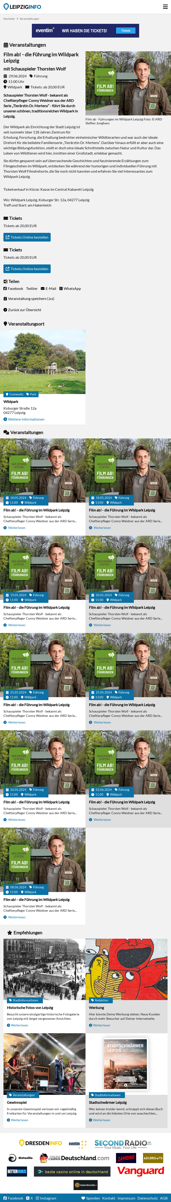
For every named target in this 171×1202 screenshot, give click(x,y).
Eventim (78, 1144)
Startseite (22, 6)
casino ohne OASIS (140, 1172)
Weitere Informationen (26, 419)
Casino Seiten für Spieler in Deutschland (20, 1158)
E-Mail (51, 288)
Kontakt (108, 1198)
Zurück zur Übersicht (24, 309)
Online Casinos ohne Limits (86, 1185)
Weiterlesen (16, 528)
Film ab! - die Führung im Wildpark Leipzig (36, 510)
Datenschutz (148, 1198)
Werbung (96, 1007)
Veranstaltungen (29, 18)
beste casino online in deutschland (72, 1172)
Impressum (126, 1198)
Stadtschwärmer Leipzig (108, 1102)
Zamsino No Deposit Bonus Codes (126, 1158)
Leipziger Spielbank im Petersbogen (74, 1158)
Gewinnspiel (17, 1102)
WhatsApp (72, 288)
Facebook (15, 288)
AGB (164, 1198)
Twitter (32, 288)
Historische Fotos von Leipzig (30, 1007)
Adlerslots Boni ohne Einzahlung (153, 1158)
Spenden (93, 1198)
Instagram (48, 1198)
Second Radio (123, 1144)
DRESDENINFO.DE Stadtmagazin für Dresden (40, 1142)
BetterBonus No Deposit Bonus (17, 1172)
